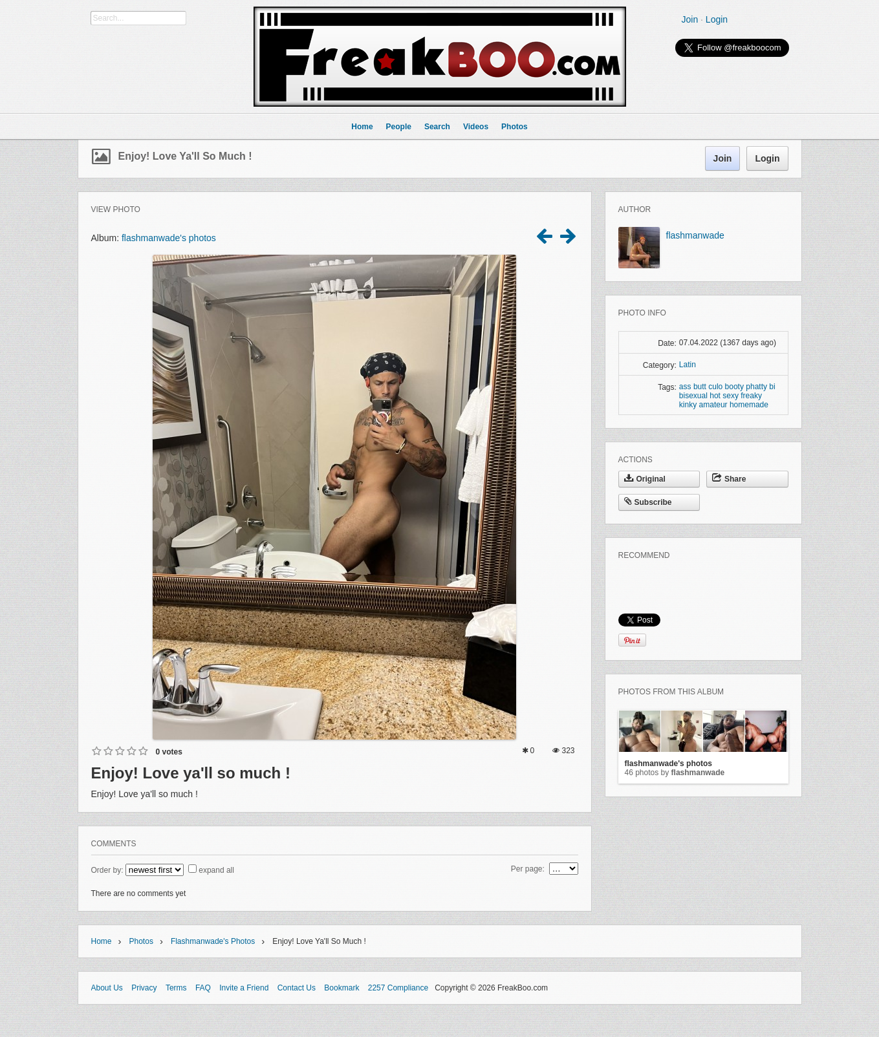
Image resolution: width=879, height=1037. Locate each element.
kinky (688, 404)
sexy (730, 395)
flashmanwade (695, 235)
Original (645, 479)
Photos (141, 941)
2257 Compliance (398, 987)
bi (772, 386)
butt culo (707, 386)
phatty (756, 386)
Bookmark (341, 987)
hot (715, 395)
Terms (176, 987)
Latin (687, 364)
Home (101, 941)
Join (690, 19)
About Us (107, 987)
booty (734, 386)
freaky (751, 395)
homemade (749, 404)
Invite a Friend (243, 987)
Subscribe (648, 502)
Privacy (144, 987)
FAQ (203, 987)
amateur (713, 404)
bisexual (693, 395)
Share (729, 479)
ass (685, 386)
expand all (216, 870)
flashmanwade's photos (169, 238)
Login (717, 19)
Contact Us (296, 987)
